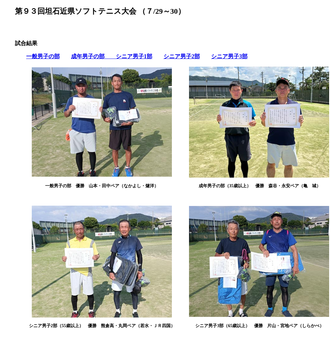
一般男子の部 (43, 56)
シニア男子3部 (229, 56)
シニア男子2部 (181, 56)
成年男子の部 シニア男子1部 (111, 56)
